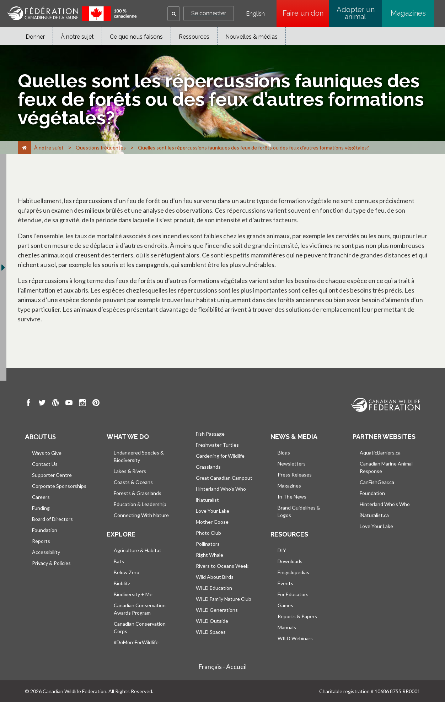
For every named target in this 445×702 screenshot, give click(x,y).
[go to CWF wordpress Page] (55, 403)
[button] (173, 13)
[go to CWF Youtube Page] (69, 403)
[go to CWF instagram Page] (82, 403)
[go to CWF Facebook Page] (28, 403)
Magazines (408, 13)
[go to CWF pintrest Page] (96, 403)
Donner (35, 36)
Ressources (194, 36)
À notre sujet (77, 36)
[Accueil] (24, 147)
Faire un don (306, 13)
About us (40, 437)
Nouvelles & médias (251, 36)
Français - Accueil (222, 666)
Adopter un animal (356, 13)
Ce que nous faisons (136, 36)
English (255, 14)
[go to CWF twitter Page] (41, 403)
